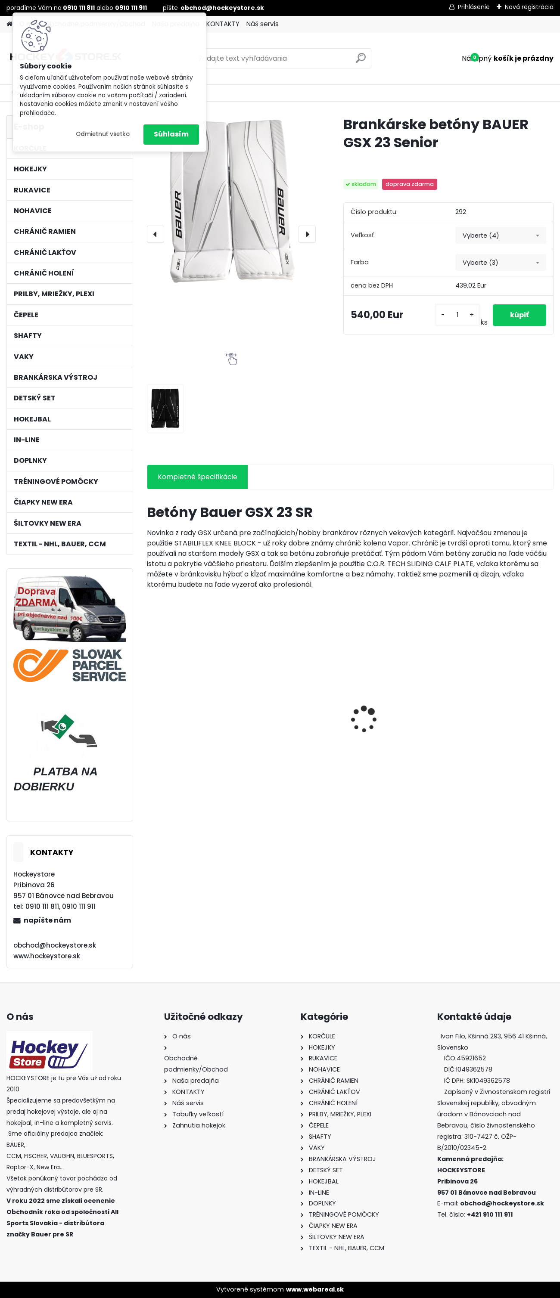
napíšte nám (47, 920)
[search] (361, 61)
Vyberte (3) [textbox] (480, 262)
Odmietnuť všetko (103, 134)
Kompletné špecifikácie (197, 477)
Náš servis (262, 23)
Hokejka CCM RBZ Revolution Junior (388, 731)
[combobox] (500, 235)
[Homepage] (9, 24)
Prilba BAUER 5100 (182, 729)
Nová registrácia (529, 7)
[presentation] (155, 234)
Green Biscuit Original (293, 729)
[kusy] (457, 314)
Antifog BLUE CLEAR (494, 729)
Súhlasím (171, 134)
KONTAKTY (223, 23)
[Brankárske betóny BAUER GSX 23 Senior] (231, 200)
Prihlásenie (474, 7)
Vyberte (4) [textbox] (481, 235)
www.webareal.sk (315, 1289)
